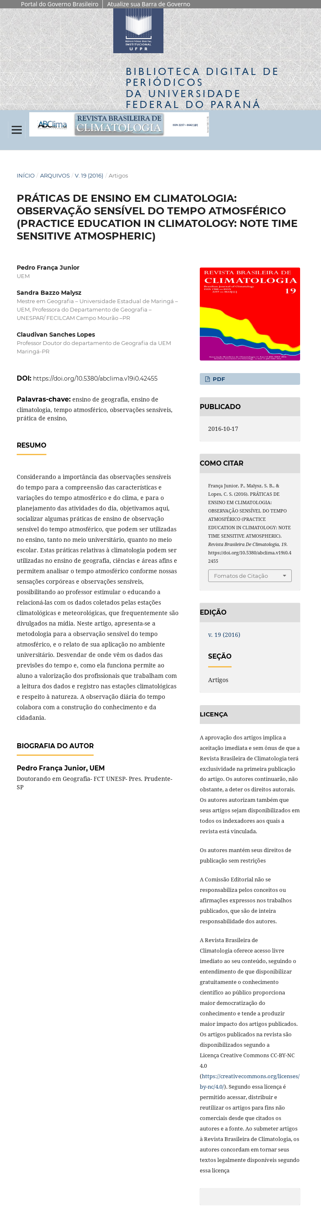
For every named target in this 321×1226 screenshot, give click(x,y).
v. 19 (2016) (89, 175)
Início (26, 175)
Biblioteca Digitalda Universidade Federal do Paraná (203, 88)
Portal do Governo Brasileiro (59, 4)
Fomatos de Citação (241, 575)
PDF (218, 379)
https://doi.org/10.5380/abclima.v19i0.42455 (95, 378)
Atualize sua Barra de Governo (148, 4)
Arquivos (55, 175)
